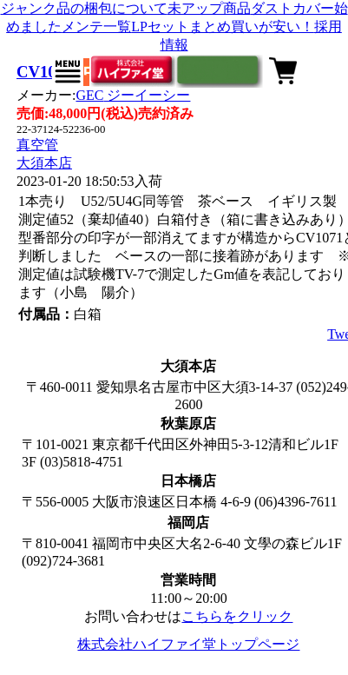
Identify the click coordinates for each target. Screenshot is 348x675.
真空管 (37, 144)
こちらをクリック (236, 616)
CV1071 (44, 72)
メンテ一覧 (96, 26)
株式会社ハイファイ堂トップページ (188, 644)
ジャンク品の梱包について (84, 8)
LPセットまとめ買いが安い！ (222, 26)
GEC (133, 95)
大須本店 (44, 163)
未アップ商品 (209, 8)
